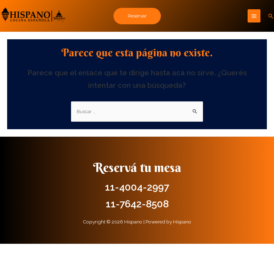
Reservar (137, 16)
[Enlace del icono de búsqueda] (271, 16)
